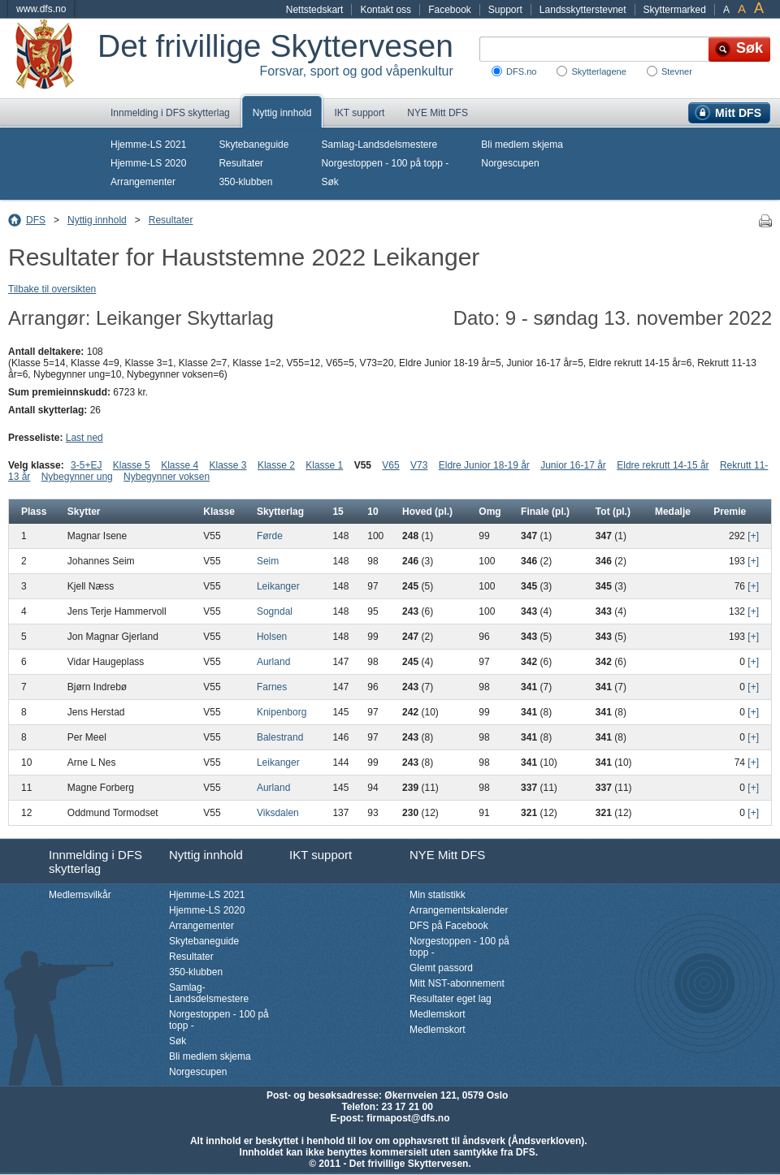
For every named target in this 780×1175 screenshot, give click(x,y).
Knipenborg (281, 712)
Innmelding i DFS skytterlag (170, 113)
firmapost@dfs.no (407, 1118)
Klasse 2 (276, 465)
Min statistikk (438, 895)
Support (505, 9)
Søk (329, 182)
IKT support (359, 113)
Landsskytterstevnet (583, 9)
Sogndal (274, 611)
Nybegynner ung (77, 476)
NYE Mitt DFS (437, 113)
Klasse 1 (324, 465)
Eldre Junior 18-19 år (484, 465)
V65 (390, 465)
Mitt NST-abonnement (457, 983)
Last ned (84, 437)
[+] (753, 536)
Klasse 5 (131, 465)
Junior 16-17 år (573, 465)
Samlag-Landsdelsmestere (379, 144)
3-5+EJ (86, 465)
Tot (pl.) (613, 511)
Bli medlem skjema (522, 144)
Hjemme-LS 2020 (148, 163)
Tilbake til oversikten (52, 289)
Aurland (273, 661)
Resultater (241, 163)
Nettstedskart (315, 9)
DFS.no (521, 71)
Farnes (272, 687)
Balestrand (280, 737)
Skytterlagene (598, 71)
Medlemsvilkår (80, 895)
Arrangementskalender (459, 910)
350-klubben (245, 182)
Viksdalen (278, 813)
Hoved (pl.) (427, 511)
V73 (418, 465)
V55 (362, 465)
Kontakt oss (385, 9)
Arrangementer (143, 182)
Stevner (676, 71)
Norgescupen (510, 163)
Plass (33, 511)
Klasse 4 (179, 465)
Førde (270, 536)
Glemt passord (441, 968)
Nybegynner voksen (167, 476)
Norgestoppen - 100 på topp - (384, 163)
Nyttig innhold (282, 113)
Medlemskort (438, 1014)
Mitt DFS (738, 112)
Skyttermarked (675, 9)
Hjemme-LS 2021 (148, 144)
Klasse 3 (228, 465)
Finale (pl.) (545, 511)
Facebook (449, 9)
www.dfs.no (41, 9)
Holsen (272, 636)
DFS (36, 220)
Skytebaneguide (253, 144)
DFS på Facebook (449, 925)
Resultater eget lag (451, 998)
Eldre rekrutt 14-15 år (662, 465)
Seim (268, 561)
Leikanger (278, 586)
